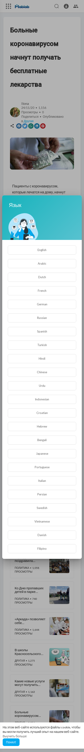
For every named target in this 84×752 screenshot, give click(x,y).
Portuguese (42, 467)
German (42, 304)
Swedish (42, 508)
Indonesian (42, 399)
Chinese (42, 372)
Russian (42, 318)
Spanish (42, 331)
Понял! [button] (11, 742)
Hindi (42, 358)
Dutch (42, 277)
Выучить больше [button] (15, 736)
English (42, 250)
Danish (42, 535)
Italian (42, 480)
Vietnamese (42, 521)
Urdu (42, 385)
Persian (42, 494)
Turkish (42, 345)
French (42, 290)
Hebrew (42, 426)
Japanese (42, 453)
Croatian (42, 413)
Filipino (42, 548)
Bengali (42, 440)
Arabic (42, 263)
